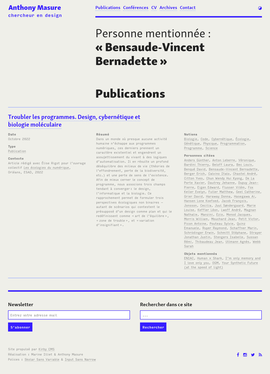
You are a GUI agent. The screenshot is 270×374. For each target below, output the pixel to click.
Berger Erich (194, 173)
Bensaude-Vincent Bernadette (233, 169)
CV (154, 7)
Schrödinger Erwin (199, 232)
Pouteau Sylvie (221, 223)
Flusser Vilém (233, 187)
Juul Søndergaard (229, 205)
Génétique (192, 143)
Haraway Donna (218, 196)
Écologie (242, 139)
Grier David (193, 196)
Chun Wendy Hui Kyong (224, 178)
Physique (210, 143)
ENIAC (189, 258)
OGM (215, 262)
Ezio (219, 214)
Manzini (207, 214)
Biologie (190, 139)
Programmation (232, 143)
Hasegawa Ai (244, 196)
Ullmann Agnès (237, 241)
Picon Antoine (195, 223)
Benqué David (194, 169)
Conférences (135, 7)
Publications (107, 7)
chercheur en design (35, 15)
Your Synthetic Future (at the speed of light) (221, 264)
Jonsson (190, 205)
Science (211, 148)
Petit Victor (248, 219)
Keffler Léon (208, 210)
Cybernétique (221, 139)
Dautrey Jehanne (221, 182)
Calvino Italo (219, 173)
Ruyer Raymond (214, 228)
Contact (188, 7)
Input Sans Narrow (80, 359)
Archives (168, 7)
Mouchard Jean (223, 219)
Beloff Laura (222, 164)
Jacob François (234, 200)
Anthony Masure (34, 7)
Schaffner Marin (243, 228)
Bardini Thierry (196, 164)
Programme (193, 148)
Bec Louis (244, 164)
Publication (17, 151)
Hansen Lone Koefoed (201, 200)
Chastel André (244, 173)
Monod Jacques (238, 214)
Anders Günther (196, 160)
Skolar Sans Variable (42, 359)
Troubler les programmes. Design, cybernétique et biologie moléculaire (74, 121)
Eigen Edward (208, 187)
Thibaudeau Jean (208, 241)
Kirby (47, 349)
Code (204, 139)
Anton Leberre (223, 160)
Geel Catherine (248, 191)
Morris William (196, 219)
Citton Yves (193, 178)
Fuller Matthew (220, 191)
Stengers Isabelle (228, 237)
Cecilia (205, 205)
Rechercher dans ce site (166, 304)
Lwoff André (231, 210)
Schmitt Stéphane (231, 232)
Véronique (246, 160)
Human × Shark (209, 258)
